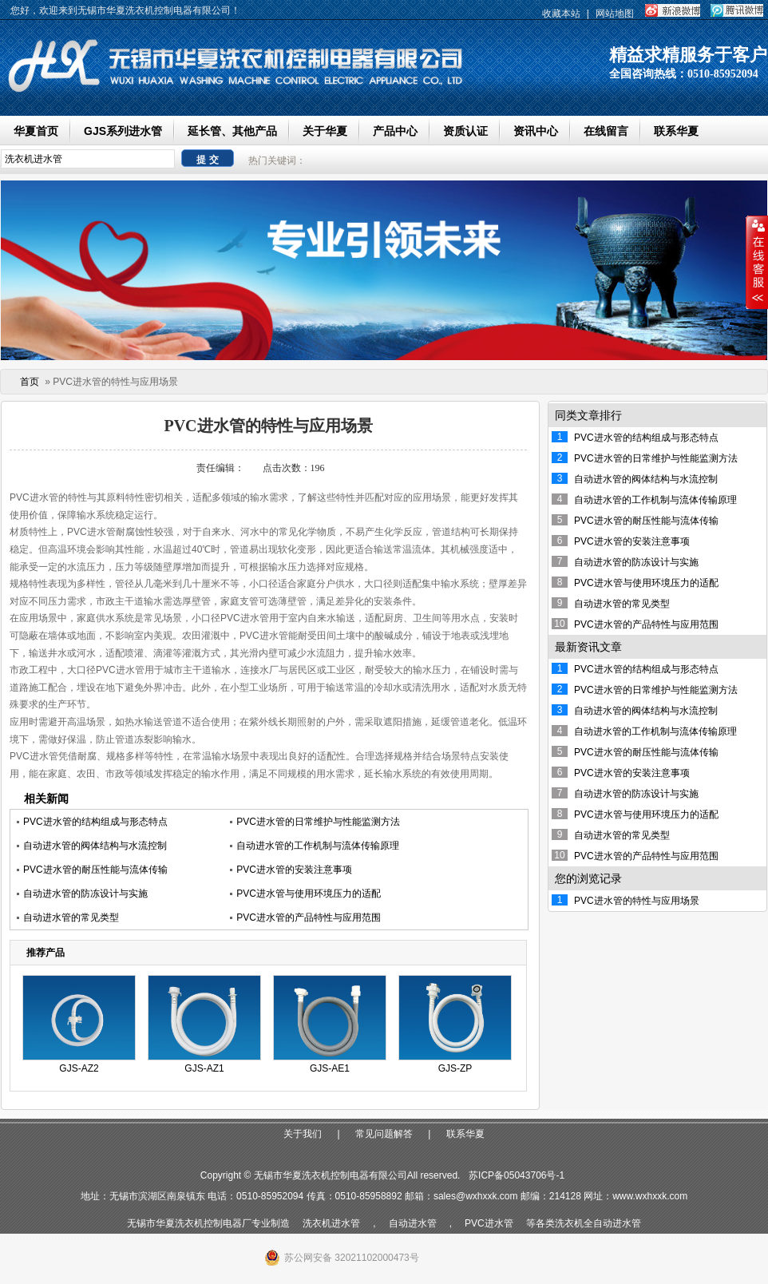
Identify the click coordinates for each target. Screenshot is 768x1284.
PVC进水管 (489, 1223)
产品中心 (395, 131)
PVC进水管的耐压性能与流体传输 (95, 869)
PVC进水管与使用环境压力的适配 (308, 893)
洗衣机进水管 (331, 1223)
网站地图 (615, 13)
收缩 (757, 263)
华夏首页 (36, 131)
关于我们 (302, 1133)
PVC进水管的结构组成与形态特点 (95, 821)
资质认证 (465, 131)
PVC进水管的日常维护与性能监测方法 (318, 821)
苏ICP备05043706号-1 (516, 1175)
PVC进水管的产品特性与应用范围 (308, 917)
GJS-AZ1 (204, 1068)
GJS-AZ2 (78, 1068)
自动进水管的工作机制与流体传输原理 (317, 845)
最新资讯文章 (588, 646)
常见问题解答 (384, 1133)
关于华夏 (325, 131)
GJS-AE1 (330, 1068)
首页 (29, 381)
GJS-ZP (455, 1068)
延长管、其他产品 (232, 131)
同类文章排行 (588, 415)
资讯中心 (535, 131)
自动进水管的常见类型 (71, 917)
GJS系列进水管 (123, 131)
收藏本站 (561, 13)
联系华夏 (676, 131)
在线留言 (606, 131)
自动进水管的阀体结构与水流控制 (95, 845)
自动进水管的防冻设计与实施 (85, 893)
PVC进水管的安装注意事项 (294, 869)
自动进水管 (413, 1223)
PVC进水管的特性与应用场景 (636, 900)
